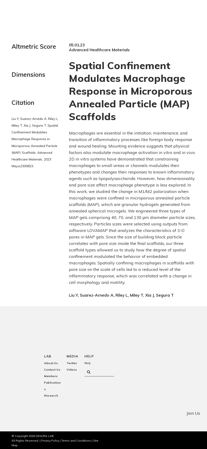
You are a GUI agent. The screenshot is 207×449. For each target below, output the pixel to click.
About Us (51, 362)
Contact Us (52, 368)
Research (51, 394)
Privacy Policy (50, 439)
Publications (52, 385)
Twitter (72, 362)
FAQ (87, 362)
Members (51, 375)
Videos (72, 368)
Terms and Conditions (76, 439)
